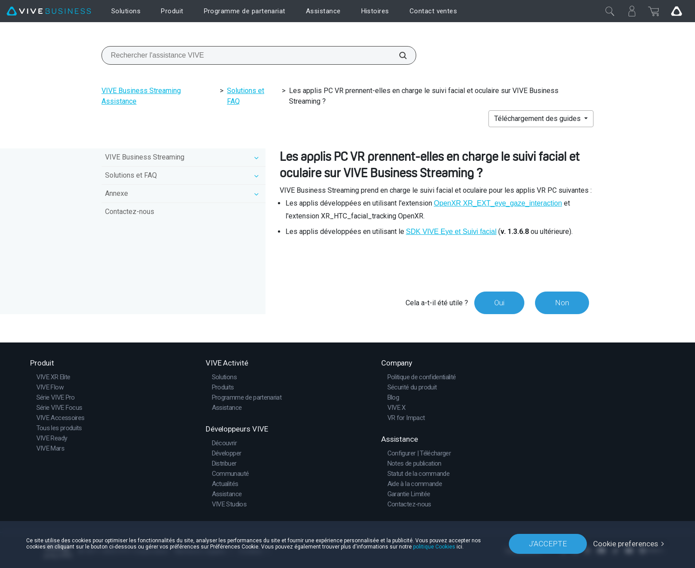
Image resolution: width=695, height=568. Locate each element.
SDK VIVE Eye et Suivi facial (451, 231)
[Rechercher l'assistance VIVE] (398, 55)
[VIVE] (49, 11)
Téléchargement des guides (538, 118)
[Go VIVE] (676, 11)
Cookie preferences (625, 543)
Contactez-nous (129, 211)
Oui (499, 302)
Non (562, 302)
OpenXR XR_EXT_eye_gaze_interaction (498, 203)
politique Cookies (434, 547)
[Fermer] (610, 11)
